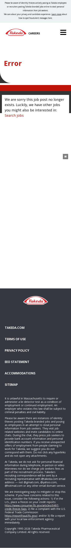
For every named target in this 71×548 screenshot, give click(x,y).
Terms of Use (15, 339)
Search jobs (14, 115)
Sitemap (11, 385)
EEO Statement (17, 362)
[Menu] (63, 32)
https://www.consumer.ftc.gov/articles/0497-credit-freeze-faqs (32, 507)
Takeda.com (15, 328)
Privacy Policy (17, 350)
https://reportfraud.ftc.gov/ (21, 515)
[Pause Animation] (65, 156)
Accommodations (20, 373)
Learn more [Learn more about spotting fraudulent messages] (56, 14)
